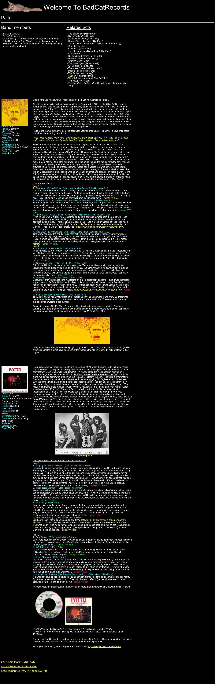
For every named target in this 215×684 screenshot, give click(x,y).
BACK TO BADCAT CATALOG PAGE (19, 666)
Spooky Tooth (75, 76)
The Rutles (73, 73)
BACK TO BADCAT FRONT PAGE (18, 662)
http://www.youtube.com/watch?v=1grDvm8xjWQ (100, 227)
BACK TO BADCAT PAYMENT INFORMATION (24, 671)
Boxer (71, 41)
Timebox (72, 83)
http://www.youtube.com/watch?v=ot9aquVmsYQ (98, 290)
